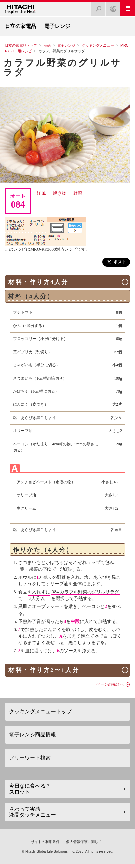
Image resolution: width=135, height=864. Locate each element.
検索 (96, 7)
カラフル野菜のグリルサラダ (62, 67)
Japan (111, 7)
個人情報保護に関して (84, 842)
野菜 (77, 193)
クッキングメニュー (98, 45)
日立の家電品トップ (21, 45)
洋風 (41, 193)
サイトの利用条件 (45, 842)
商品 (47, 45)
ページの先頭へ (110, 684)
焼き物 (59, 193)
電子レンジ (66, 45)
